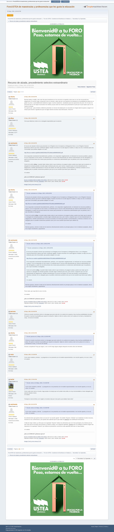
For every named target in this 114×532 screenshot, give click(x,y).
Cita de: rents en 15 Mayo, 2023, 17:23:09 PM (38, 383)
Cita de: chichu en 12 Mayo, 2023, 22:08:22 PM (38, 243)
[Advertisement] (101, 108)
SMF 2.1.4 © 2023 (10, 526)
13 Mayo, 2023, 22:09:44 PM (30, 332)
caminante (13, 143)
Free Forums (13, 528)
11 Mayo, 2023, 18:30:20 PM (30, 96)
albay (12, 118)
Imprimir (93, 91)
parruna (12, 311)
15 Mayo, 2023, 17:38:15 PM (30, 379)
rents (12, 354)
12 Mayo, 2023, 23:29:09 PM (30, 311)
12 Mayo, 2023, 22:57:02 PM (30, 240)
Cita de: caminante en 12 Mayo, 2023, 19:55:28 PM (39, 193)
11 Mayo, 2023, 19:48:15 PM (30, 118)
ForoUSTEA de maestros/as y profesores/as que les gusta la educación (40, 6)
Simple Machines (17, 526)
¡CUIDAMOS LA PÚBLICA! (57, 24)
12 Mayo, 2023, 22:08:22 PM (30, 189)
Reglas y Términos (99, 526)
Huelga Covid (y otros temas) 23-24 (32, 184)
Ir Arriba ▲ (106, 526)
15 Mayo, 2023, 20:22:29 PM (30, 404)
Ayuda (92, 526)
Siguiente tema (90, 86)
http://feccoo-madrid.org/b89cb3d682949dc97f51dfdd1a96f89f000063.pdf (43, 152)
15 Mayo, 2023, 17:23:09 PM (30, 354)
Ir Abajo (10, 91)
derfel (12, 379)
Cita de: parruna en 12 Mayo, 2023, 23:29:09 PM (38, 336)
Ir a (74, 458)
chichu (12, 96)
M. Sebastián (40, 181)
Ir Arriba (10, 449)
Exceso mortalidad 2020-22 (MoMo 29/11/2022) (35, 180)
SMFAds (7, 528)
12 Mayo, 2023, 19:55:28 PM (30, 143)
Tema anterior (82, 86)
